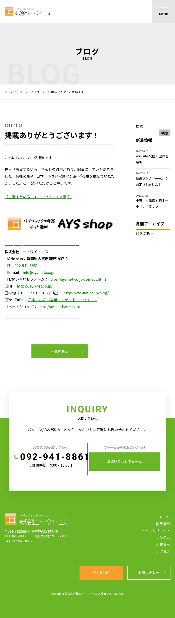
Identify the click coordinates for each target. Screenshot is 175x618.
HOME (165, 517)
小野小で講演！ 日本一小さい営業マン (152, 203)
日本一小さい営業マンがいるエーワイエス (62, 299)
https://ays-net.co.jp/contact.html (77, 279)
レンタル (163, 537)
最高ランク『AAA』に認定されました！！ (151, 181)
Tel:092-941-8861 (23, 265)
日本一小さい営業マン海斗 (58, 176)
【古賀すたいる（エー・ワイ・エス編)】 (38, 196)
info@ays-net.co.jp (38, 272)
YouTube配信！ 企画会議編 (152, 159)
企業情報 (163, 544)
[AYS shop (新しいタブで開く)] (60, 244)
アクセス (163, 551)
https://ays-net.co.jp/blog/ (86, 293)
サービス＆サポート (154, 530)
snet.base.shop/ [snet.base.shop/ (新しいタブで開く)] (67, 306)
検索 (139, 126)
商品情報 (163, 523)
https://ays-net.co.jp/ (35, 286)
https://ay (45, 306)
